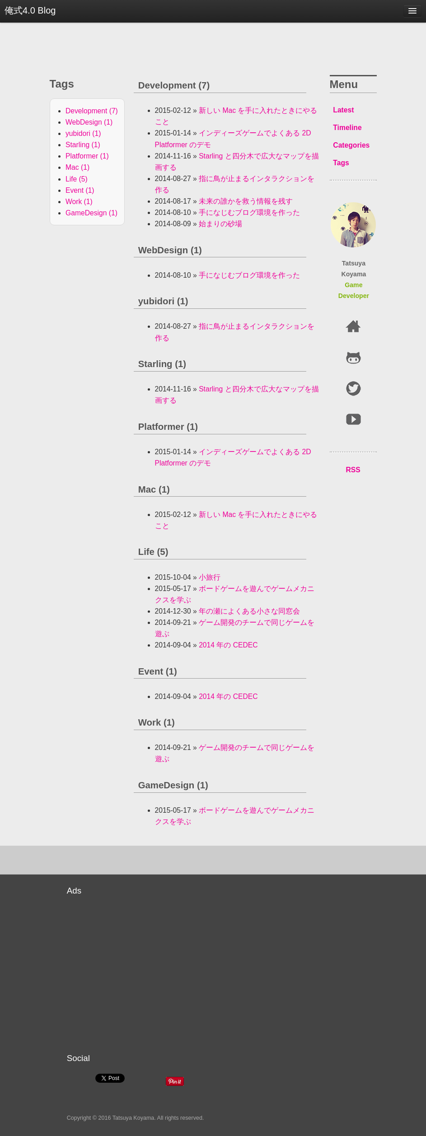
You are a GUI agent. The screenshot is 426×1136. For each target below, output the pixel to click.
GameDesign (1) (91, 213)
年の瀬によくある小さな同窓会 (249, 611)
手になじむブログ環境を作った (249, 212)
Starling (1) (83, 145)
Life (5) (77, 179)
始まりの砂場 (220, 224)
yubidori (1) (83, 133)
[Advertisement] (250, 966)
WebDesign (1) (89, 122)
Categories (351, 145)
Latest (343, 110)
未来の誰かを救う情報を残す (246, 201)
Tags (341, 163)
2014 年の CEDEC (228, 645)
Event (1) (80, 190)
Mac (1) (77, 167)
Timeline (347, 127)
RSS (353, 470)
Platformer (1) (87, 156)
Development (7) (92, 111)
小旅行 (209, 577)
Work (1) (79, 201)
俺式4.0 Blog (30, 10)
